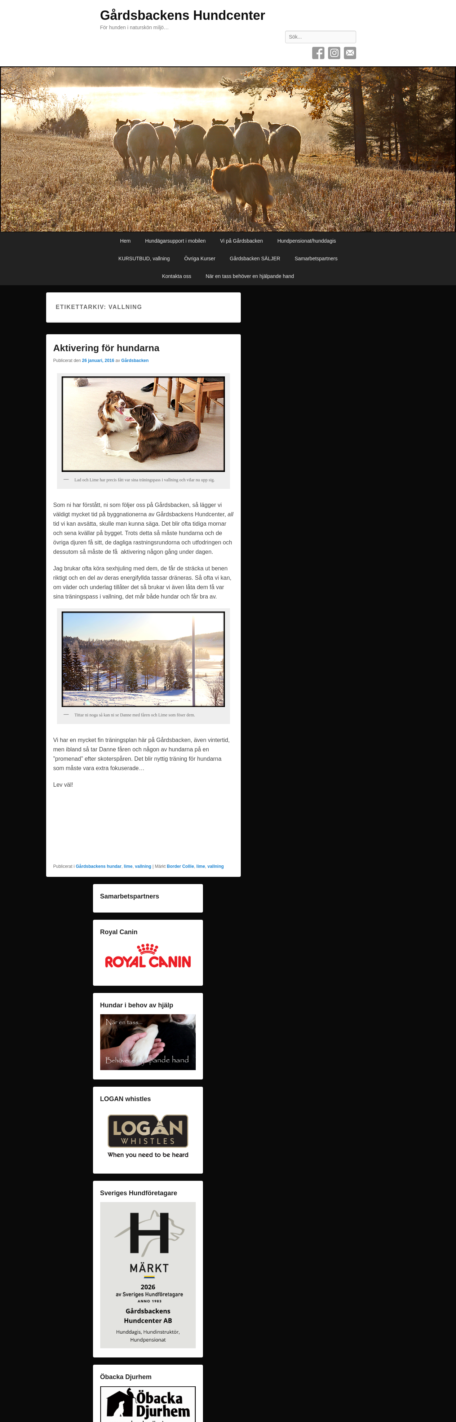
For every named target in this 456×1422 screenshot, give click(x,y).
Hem (125, 241)
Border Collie (180, 866)
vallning (143, 866)
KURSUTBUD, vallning (144, 258)
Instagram (334, 53)
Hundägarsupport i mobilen (175, 241)
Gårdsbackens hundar (98, 866)
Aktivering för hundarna (106, 348)
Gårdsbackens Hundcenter (182, 15)
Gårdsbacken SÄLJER (255, 258)
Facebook (318, 53)
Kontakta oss (176, 276)
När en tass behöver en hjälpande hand (249, 276)
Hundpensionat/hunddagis (306, 241)
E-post (350, 53)
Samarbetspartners (316, 258)
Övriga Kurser (199, 258)
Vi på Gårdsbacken (241, 241)
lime (128, 866)
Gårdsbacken (135, 360)
